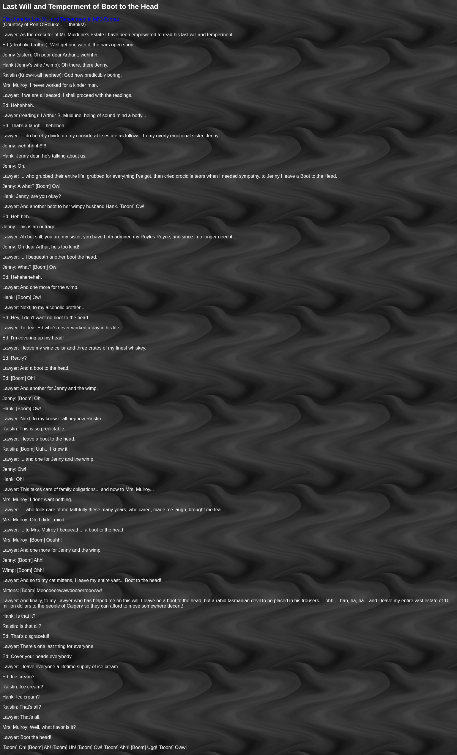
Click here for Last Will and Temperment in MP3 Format (60, 19)
